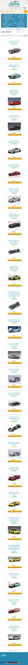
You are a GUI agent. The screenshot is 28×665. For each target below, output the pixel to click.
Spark (14, 245)
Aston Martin (18, 29)
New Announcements (8, 14)
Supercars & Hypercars (19, 22)
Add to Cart (15, 58)
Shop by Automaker (8, 16)
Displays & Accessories (9, 18)
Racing (20, 20)
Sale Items (7, 26)
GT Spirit (14, 144)
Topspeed (14, 471)
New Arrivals (21, 14)
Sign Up (16, 8)
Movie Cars (6, 22)
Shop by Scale (21, 16)
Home (3, 29)
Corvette (22, 18)
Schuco (14, 45)
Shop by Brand (20, 26)
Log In (20, 8)
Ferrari (7, 20)
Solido (14, 70)
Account (11, 8)
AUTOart (14, 95)
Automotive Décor (21, 24)
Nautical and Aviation (8, 24)
